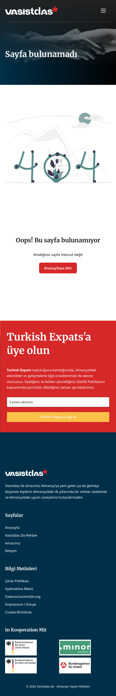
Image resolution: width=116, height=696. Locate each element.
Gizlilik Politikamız (90, 381)
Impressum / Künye (20, 604)
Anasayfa (12, 527)
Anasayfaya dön (58, 268)
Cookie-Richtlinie (18, 612)
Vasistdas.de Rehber (21, 535)
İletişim (11, 550)
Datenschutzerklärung (22, 596)
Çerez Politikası (17, 581)
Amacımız (12, 543)
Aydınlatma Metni (19, 588)
